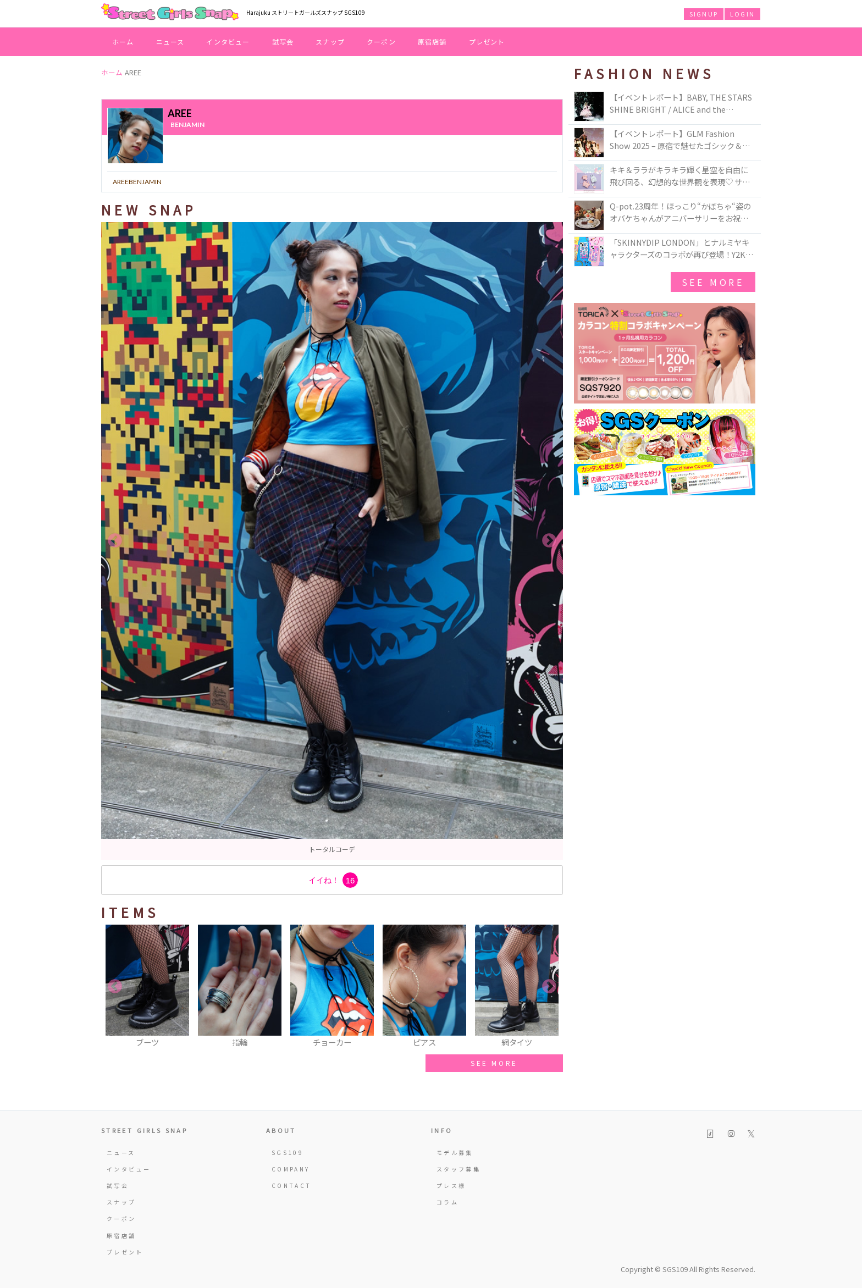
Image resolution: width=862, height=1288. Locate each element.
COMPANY (291, 1169)
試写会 (283, 41)
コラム (447, 1202)
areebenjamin (137, 182)
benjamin (187, 124)
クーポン (381, 41)
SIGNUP (703, 13)
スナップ (330, 41)
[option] (332, 541)
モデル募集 (454, 1152)
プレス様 (451, 1185)
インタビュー (228, 41)
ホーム (123, 41)
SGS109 (287, 1152)
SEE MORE (494, 1063)
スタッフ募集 (458, 1169)
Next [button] (549, 541)
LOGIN (742, 13)
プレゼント (487, 41)
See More (713, 282)
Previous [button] (115, 541)
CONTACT (292, 1185)
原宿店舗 (432, 41)
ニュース (170, 41)
